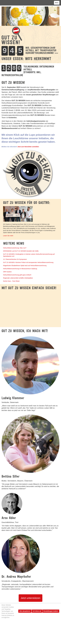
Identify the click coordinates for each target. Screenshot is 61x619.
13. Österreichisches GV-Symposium (15, 259)
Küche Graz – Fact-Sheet (11, 281)
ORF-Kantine (7, 272)
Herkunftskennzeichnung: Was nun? (14, 248)
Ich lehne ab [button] (37, 611)
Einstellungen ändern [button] (50, 611)
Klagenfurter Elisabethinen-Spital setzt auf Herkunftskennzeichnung (25, 265)
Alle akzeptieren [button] (24, 611)
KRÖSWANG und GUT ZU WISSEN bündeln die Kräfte (21, 251)
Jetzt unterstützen (30, 598)
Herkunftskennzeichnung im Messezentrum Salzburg (20, 268)
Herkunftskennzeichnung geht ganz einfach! (17, 275)
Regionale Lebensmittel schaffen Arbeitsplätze (18, 278)
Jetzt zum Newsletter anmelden (28, 146)
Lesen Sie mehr (8, 235)
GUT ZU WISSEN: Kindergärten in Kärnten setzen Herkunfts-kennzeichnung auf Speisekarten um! (29, 255)
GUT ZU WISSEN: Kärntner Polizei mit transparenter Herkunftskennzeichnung (28, 262)
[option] (30, 16)
